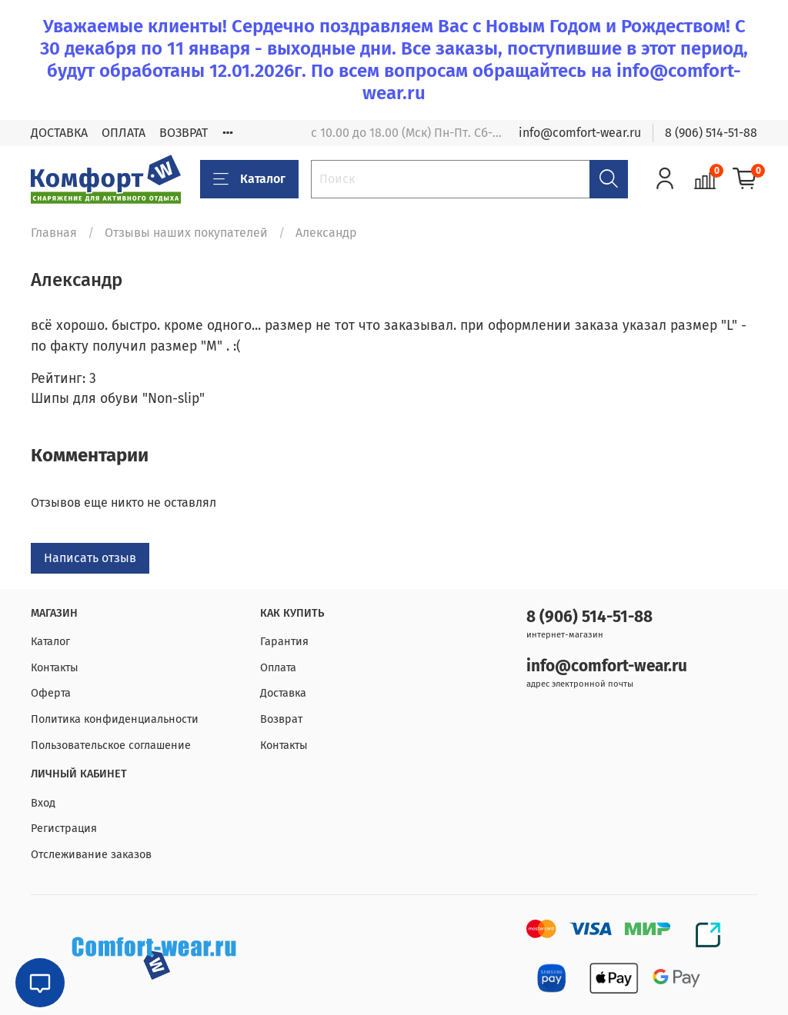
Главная (54, 232)
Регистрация (64, 828)
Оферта (51, 693)
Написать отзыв (90, 558)
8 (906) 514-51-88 (711, 132)
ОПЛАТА (123, 132)
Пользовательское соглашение (111, 745)
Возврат (281, 719)
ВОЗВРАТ (183, 132)
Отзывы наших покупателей (186, 232)
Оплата (278, 667)
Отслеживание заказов (91, 854)
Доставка (283, 693)
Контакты (54, 667)
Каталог (249, 179)
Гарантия (284, 641)
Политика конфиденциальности (115, 719)
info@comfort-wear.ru (580, 132)
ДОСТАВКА (59, 132)
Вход (43, 803)
